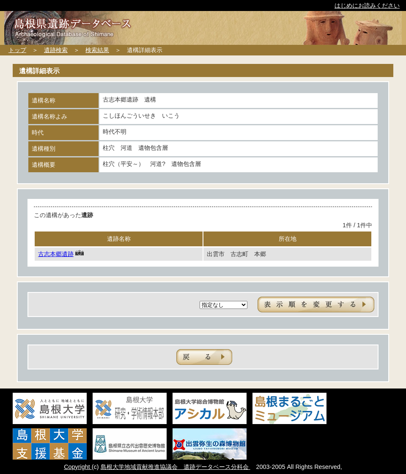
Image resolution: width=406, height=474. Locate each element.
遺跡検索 (56, 50)
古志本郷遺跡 (56, 254)
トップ (17, 50)
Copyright (78, 466)
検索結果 (97, 50)
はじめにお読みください (367, 5)
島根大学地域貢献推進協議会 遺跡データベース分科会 (175, 466)
